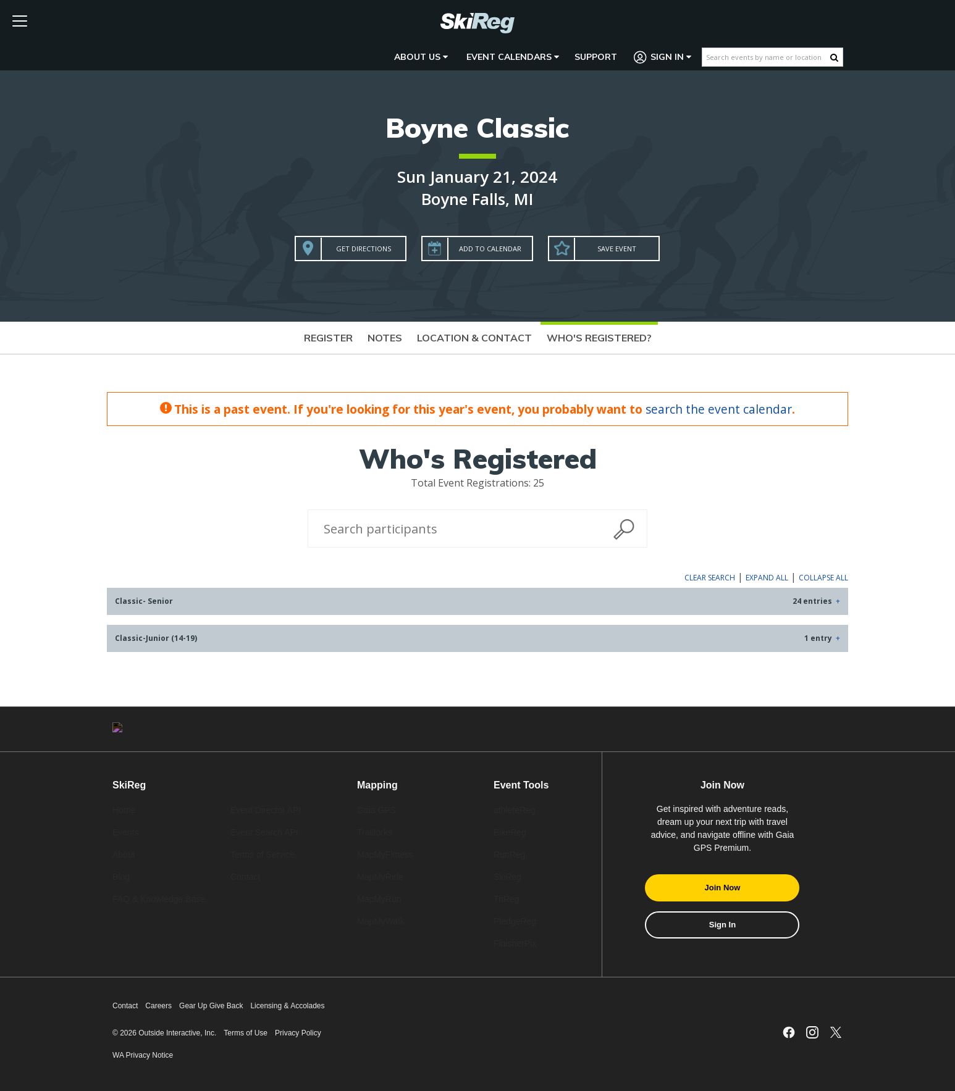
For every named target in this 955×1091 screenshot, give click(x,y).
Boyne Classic (477, 127)
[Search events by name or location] (766, 57)
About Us (421, 56)
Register (328, 338)
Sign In (663, 57)
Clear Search (709, 577)
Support (595, 56)
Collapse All (823, 577)
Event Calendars (512, 56)
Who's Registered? (599, 338)
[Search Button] (834, 57)
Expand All (767, 577)
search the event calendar (719, 409)
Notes (385, 338)
